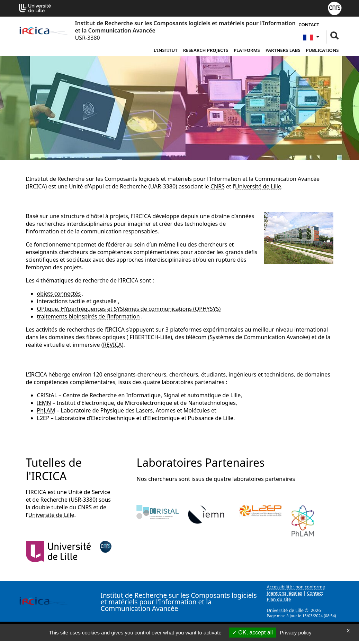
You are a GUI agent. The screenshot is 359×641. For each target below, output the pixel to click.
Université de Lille (258, 186)
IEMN (44, 403)
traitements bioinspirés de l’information (88, 316)
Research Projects (205, 50)
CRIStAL (47, 395)
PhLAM (46, 410)
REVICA (112, 345)
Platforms (247, 50)
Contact (308, 24)
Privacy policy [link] (296, 632)
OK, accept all (252, 632)
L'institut (166, 50)
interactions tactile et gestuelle (77, 301)
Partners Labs (283, 50)
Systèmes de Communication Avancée (258, 337)
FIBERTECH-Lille (150, 337)
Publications (322, 50)
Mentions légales (284, 593)
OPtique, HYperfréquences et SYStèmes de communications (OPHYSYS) (129, 309)
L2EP (43, 418)
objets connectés (59, 293)
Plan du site (279, 599)
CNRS (217, 186)
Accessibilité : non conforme (296, 587)
